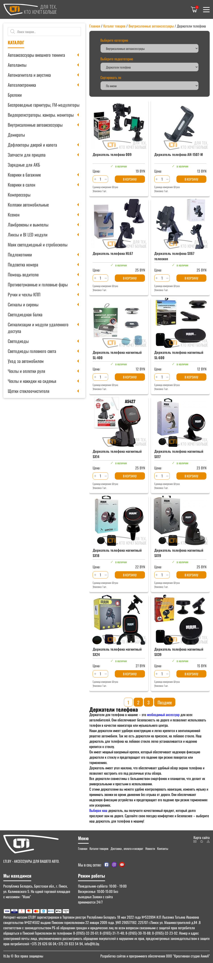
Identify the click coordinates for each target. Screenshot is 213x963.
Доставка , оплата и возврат (127, 848)
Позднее (165, 702)
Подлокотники (20, 254)
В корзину (130, 179)
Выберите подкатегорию (116, 58)
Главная (94, 26)
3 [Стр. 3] (148, 702)
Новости (150, 848)
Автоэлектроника (22, 84)
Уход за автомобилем (26, 361)
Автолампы (17, 64)
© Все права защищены (23, 956)
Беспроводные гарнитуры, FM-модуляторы (43, 104)
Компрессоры (19, 194)
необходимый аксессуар (163, 714)
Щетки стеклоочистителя (28, 391)
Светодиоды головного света (32, 351)
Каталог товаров (114, 26)
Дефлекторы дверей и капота (32, 144)
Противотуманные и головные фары (38, 284)
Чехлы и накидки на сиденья (32, 381)
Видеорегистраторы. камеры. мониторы (41, 114)
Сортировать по (110, 77)
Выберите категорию (114, 40)
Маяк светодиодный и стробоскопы (37, 244)
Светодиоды (18, 341)
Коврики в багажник (24, 174)
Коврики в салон (21, 184)
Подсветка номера (23, 264)
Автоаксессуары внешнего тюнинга (36, 54)
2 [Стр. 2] (138, 702)
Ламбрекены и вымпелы (28, 224)
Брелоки (15, 94)
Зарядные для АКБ (24, 164)
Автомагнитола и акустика (29, 74)
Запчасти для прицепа (26, 154)
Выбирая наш (98, 810)
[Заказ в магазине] (149, 85)
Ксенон (14, 214)
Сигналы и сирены (23, 304)
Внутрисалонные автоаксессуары (35, 124)
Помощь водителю (23, 274)
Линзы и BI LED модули (27, 234)
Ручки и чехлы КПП (24, 294)
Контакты (162, 848)
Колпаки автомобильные (28, 204)
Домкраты (16, 134)
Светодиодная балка (25, 314)
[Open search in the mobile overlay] (44, 31)
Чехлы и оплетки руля (26, 371)
